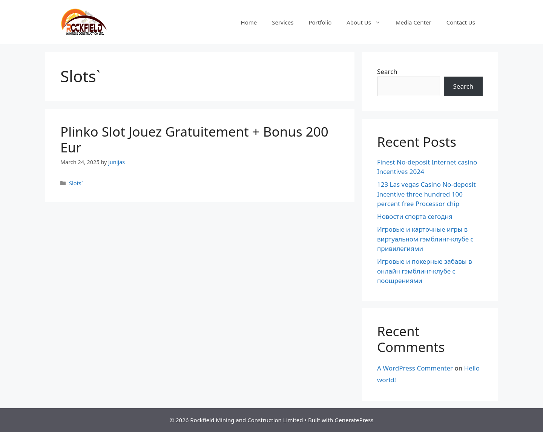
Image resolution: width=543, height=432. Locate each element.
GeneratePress (353, 420)
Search (387, 71)
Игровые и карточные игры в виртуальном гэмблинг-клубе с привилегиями (425, 239)
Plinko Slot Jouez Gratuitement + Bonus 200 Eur (194, 139)
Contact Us (460, 22)
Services (282, 22)
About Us (367, 22)
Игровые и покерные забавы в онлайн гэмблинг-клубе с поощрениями (424, 271)
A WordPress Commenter (415, 368)
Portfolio (319, 22)
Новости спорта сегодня (414, 216)
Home (249, 22)
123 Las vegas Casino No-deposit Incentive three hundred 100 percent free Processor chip (426, 194)
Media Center (413, 22)
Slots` (76, 183)
